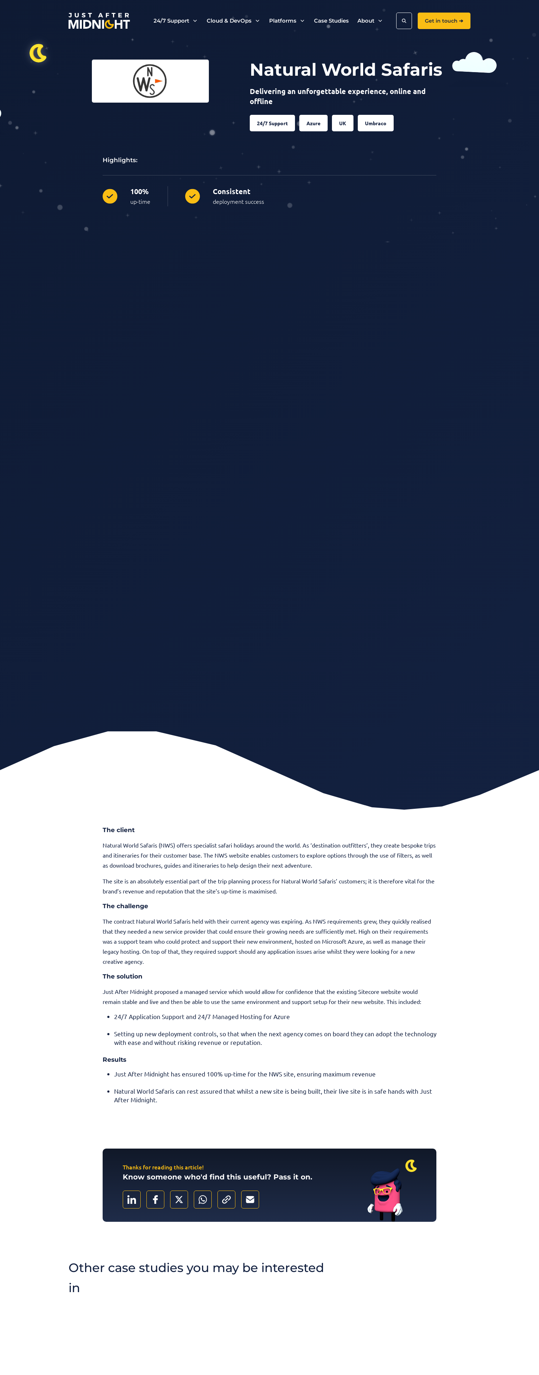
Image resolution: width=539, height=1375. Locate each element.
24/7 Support (272, 123)
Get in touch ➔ (444, 21)
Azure (313, 123)
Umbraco (375, 123)
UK (342, 123)
